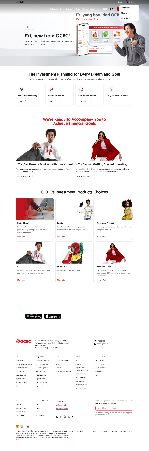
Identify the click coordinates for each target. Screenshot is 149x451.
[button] (130, 408)
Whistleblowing (104, 431)
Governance (99, 371)
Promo (18, 401)
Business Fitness (21, 382)
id (17, 2)
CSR (96, 375)
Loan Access (20, 371)
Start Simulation (24, 176)
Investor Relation (101, 368)
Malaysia (125, 13)
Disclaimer (80, 431)
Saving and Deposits (62, 360)
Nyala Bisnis (20, 360)
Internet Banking (81, 374)
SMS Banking (80, 381)
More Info (24, 101)
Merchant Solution (81, 385)
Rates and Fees (21, 408)
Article (92, 9)
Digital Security (40, 415)
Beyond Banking (21, 379)
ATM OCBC (79, 364)
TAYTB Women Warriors (24, 364)
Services (58, 368)
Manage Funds (40, 371)
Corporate (69, 9)
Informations (99, 360)
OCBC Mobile (80, 360)
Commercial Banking (42, 360)
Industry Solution (41, 382)
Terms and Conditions (43, 401)
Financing (59, 364)
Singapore (125, 7)
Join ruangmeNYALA (85, 176)
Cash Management (22, 368)
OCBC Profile (99, 364)
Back (29, 27)
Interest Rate (20, 415)
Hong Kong (126, 18)
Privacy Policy (91, 431)
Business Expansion (42, 368)
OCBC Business (81, 377)
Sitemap (114, 431)
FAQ (37, 404)
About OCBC (102, 9)
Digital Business (21, 375)
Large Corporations (42, 364)
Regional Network (21, 386)
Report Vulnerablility (126, 431)
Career (38, 408)
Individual (54, 9)
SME (61, 9)
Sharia (78, 9)
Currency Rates (21, 412)
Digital (85, 9)
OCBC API (79, 392)
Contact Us (59, 413)
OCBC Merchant (81, 388)
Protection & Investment (64, 371)
